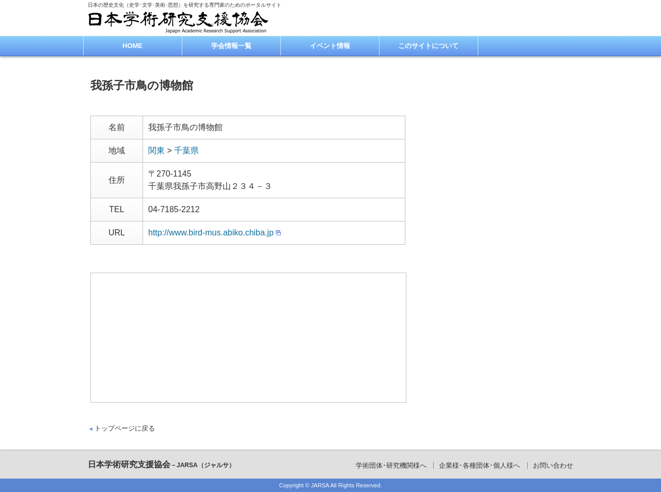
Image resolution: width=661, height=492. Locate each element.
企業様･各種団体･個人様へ (479, 465)
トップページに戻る (125, 428)
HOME (132, 46)
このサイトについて (428, 46)
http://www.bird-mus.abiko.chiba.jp (211, 232)
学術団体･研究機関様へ (391, 465)
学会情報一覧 (231, 46)
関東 (156, 150)
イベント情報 (330, 46)
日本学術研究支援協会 (161, 464)
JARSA (320, 485)
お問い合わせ (553, 465)
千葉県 (186, 150)
